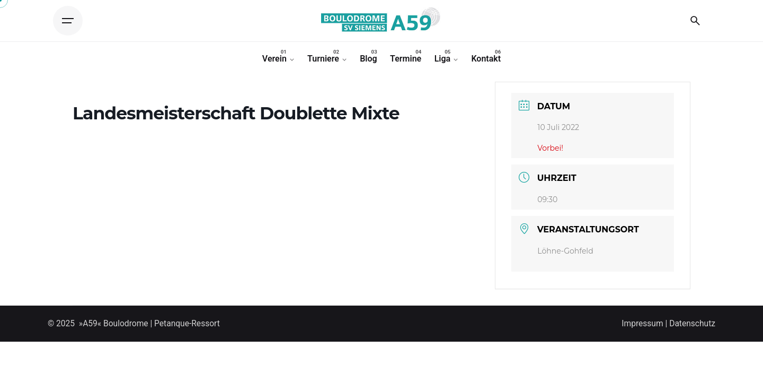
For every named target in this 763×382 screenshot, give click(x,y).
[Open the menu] (68, 21)
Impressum (642, 323)
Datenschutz (692, 323)
